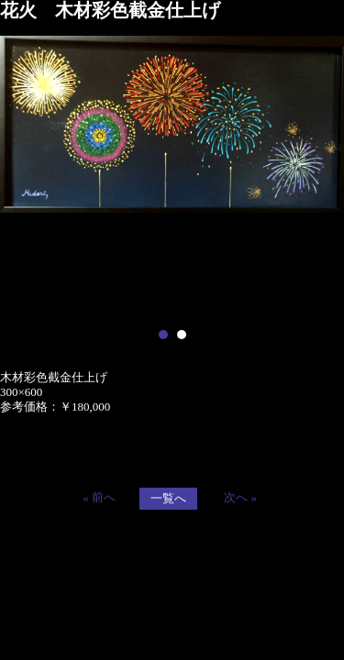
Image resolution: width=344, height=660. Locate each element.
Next (320, 176)
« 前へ (99, 497)
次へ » (240, 497)
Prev (24, 176)
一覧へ (168, 498)
